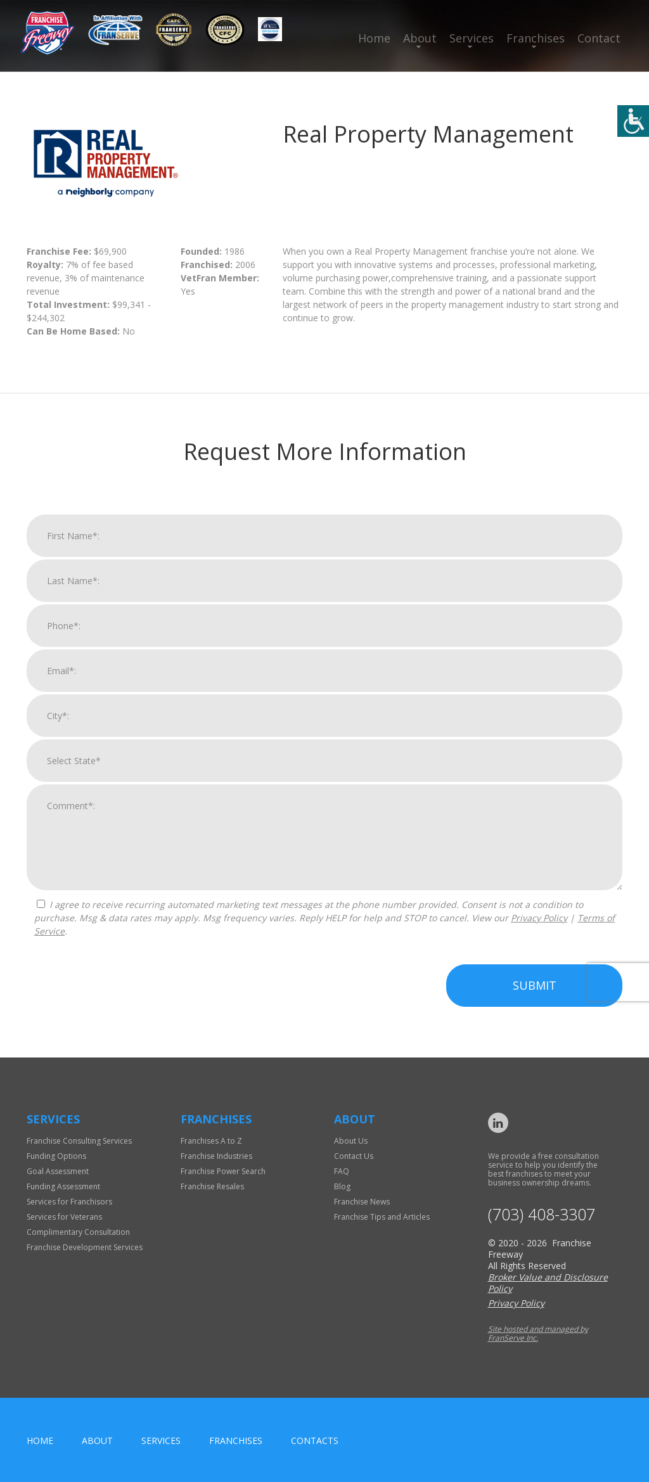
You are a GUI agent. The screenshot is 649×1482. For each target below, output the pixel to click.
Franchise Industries (216, 1156)
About (420, 38)
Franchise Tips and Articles (382, 1216)
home (40, 1440)
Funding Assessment (63, 1186)
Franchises (535, 38)
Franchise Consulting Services (79, 1140)
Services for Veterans (64, 1216)
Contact (598, 38)
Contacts (314, 1440)
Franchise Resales (212, 1186)
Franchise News (362, 1201)
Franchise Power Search (223, 1171)
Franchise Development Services (85, 1247)
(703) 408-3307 (541, 1214)
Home (374, 38)
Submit (534, 985)
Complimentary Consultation (78, 1232)
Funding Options (56, 1156)
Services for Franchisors (69, 1201)
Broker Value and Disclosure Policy (548, 1282)
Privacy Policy (539, 918)
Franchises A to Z (211, 1140)
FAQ (341, 1171)
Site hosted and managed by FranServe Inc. (538, 1333)
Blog (342, 1186)
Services (471, 38)
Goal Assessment (58, 1171)
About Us (351, 1140)
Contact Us (353, 1156)
